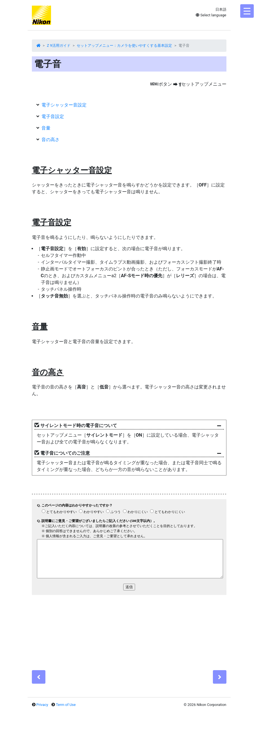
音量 (45, 128)
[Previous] (38, 677)
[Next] (219, 677)
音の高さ (50, 139)
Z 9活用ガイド (58, 45)
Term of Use (66, 705)
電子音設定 (52, 116)
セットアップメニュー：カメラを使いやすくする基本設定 (124, 45)
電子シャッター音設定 (64, 105)
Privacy (42, 705)
